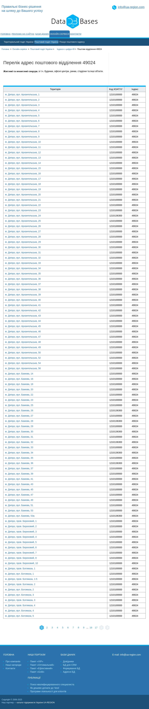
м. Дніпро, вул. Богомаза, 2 (19, 589)
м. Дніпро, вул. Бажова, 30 (19, 431)
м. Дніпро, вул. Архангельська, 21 (23, 199)
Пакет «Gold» (37, 671)
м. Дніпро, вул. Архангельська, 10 (23, 142)
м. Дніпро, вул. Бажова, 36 (19, 463)
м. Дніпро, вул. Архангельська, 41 (23, 305)
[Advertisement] (129, 69)
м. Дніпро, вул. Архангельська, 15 (23, 168)
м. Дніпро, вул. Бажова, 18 (19, 384)
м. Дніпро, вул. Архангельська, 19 (23, 189)
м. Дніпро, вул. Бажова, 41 (19, 479)
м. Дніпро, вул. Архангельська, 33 (23, 263)
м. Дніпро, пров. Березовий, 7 (21, 552)
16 (91, 627)
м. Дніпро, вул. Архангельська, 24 (23, 215)
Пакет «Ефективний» (41, 668)
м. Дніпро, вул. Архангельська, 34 (23, 268)
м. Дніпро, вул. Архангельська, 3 (22, 105)
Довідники (68, 661)
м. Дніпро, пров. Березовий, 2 (21, 526)
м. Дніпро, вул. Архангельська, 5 (22, 115)
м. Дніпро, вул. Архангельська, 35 (23, 273)
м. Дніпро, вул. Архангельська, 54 (23, 363)
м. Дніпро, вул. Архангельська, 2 (22, 99)
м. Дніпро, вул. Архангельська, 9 (22, 136)
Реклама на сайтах (23, 34)
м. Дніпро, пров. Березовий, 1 (21, 521)
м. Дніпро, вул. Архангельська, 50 (23, 352)
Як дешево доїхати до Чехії (44, 688)
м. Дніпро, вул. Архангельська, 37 (23, 284)
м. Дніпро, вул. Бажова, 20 (19, 389)
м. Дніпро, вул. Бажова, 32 (19, 442)
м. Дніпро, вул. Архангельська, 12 (23, 152)
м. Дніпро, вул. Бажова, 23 (19, 400)
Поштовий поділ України (46, 42)
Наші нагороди (13, 665)
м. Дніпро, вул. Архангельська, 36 (23, 278)
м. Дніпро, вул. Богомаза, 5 (19, 616)
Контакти (75, 34)
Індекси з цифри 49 (65, 49)
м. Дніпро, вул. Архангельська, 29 (23, 242)
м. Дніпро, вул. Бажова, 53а (19, 515)
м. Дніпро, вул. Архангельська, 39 (23, 294)
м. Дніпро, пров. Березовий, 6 (21, 547)
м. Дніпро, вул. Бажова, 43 (19, 484)
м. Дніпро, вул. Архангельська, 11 (23, 147)
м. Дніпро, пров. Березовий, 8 (21, 558)
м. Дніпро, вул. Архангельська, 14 (23, 163)
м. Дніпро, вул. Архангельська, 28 (23, 236)
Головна (5, 34)
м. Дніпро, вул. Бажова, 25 (19, 405)
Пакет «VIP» (36, 661)
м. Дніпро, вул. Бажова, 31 (19, 436)
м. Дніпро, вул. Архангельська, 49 (23, 347)
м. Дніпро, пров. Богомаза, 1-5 (21, 579)
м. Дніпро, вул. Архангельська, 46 (23, 331)
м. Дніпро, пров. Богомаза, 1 (20, 568)
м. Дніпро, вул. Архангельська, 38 (23, 289)
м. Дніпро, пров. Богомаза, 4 (20, 605)
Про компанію (13, 661)
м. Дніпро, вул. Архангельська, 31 (23, 252)
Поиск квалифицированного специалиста (52, 684)
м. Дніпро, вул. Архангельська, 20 (23, 194)
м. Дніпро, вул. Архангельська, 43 (23, 315)
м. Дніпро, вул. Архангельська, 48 (23, 342)
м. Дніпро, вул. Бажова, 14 (19, 373)
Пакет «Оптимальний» (42, 665)
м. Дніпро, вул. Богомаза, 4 (19, 610)
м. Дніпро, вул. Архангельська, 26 (23, 226)
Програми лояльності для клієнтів (48, 691)
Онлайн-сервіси (59, 34)
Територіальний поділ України (18, 42)
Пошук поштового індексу (72, 42)
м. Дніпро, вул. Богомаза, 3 (19, 594)
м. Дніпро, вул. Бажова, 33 (19, 447)
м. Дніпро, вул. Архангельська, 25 (23, 221)
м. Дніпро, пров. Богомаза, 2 (20, 584)
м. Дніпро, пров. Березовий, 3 (21, 531)
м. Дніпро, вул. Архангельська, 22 (23, 205)
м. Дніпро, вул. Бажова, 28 (19, 421)
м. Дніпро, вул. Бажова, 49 (19, 500)
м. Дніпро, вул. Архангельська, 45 (23, 326)
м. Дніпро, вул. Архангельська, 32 (23, 257)
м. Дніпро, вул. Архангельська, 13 (23, 157)
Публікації (34, 677)
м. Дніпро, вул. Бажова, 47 (19, 494)
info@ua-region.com (131, 7)
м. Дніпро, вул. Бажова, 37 (19, 468)
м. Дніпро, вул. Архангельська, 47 (23, 336)
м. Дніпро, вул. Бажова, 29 (19, 426)
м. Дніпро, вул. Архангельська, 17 (23, 178)
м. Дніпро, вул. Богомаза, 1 (19, 573)
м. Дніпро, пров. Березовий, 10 (21, 563)
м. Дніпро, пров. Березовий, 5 (21, 542)
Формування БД (71, 668)
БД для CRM (69, 665)
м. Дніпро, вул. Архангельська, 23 (23, 210)
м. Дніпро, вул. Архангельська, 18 (23, 184)
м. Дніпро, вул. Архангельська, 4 (22, 110)
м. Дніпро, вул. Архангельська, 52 (23, 357)
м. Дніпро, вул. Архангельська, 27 (23, 231)
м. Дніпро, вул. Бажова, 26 (19, 410)
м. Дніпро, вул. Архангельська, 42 (23, 310)
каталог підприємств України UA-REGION (36, 702)
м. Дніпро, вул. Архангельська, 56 (23, 368)
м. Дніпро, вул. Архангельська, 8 (22, 131)
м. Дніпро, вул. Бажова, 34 (19, 452)
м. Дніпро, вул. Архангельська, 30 (23, 247)
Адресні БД (69, 671)
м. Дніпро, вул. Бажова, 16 (19, 379)
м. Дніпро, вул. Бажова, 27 (19, 415)
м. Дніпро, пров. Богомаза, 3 (20, 600)
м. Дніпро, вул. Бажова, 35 (19, 458)
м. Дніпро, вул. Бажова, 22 (19, 394)
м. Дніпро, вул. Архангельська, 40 (23, 300)
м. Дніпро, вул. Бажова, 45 (19, 489)
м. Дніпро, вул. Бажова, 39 (19, 473)
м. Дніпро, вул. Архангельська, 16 (23, 173)
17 (96, 627)
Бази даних (42, 34)
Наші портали (36, 654)
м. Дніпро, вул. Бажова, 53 (19, 510)
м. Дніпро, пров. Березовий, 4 (21, 537)
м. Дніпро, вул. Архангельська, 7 (22, 126)
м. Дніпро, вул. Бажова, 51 (19, 505)
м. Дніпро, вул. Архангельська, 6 (22, 120)
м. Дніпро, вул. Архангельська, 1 (22, 94)
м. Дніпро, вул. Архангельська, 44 (23, 321)
